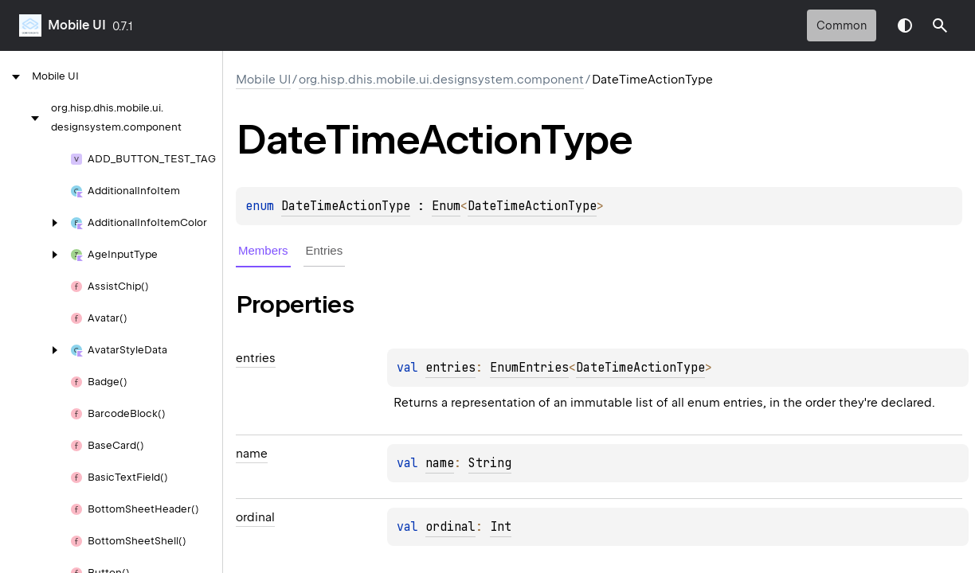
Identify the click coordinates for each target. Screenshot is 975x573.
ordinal (450, 527)
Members (263, 250)
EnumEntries (529, 368)
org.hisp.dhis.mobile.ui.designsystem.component (441, 79)
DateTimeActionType (345, 206)
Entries (324, 250)
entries (450, 368)
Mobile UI (77, 25)
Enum (446, 206)
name (439, 463)
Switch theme (905, 25)
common (841, 25)
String (489, 463)
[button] (940, 25)
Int (500, 527)
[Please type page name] (940, 25)
